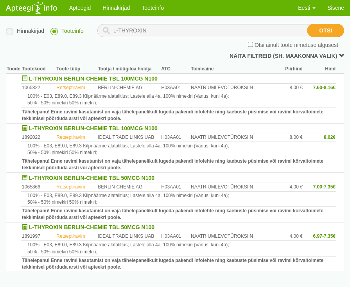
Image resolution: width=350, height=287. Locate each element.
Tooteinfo (153, 8)
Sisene (335, 8)
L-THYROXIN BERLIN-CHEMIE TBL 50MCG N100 (91, 178)
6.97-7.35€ (324, 236)
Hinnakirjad (116, 8)
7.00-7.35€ (324, 187)
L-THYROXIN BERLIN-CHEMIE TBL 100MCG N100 (93, 78)
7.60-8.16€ (324, 87)
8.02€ (330, 137)
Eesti (307, 8)
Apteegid (80, 8)
